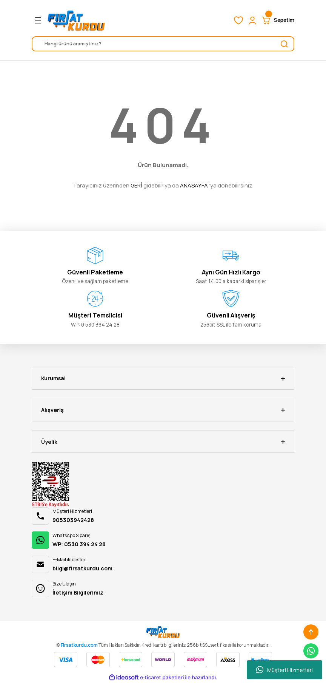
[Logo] (76, 20)
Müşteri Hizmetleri (284, 670)
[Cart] (277, 20)
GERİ (136, 185)
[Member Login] (252, 20)
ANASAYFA (194, 185)
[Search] (163, 43)
